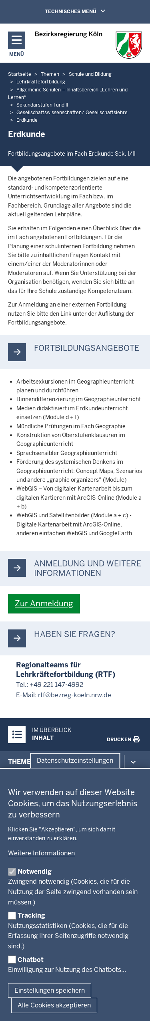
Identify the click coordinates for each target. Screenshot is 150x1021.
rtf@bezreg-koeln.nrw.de (74, 695)
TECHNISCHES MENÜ (86, 11)
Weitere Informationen (41, 853)
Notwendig (35, 871)
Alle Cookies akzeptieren (54, 1005)
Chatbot (31, 960)
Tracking (31, 915)
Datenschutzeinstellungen (75, 760)
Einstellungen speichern (49, 990)
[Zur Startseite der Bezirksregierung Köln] (88, 45)
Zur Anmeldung (44, 603)
